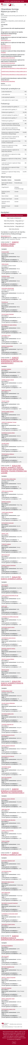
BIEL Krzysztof (5, 956)
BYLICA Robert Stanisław (8, 314)
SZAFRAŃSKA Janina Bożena (8, 638)
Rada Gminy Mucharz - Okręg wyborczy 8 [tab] (14, 223)
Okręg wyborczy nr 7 (6, 45)
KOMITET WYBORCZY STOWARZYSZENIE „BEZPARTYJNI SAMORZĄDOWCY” (12, 791)
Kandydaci (3, 52)
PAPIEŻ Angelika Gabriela (8, 411)
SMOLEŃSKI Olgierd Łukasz (8, 924)
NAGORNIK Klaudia (6, 767)
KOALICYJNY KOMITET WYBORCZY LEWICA (11, 578)
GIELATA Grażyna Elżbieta (8, 659)
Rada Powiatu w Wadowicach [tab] (14, 218)
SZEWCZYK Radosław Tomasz (9, 422)
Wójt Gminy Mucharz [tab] (14, 229)
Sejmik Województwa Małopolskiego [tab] (14, 215)
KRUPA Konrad (5, 669)
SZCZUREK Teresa (6, 335)
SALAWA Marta (5, 443)
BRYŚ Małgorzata (6, 892)
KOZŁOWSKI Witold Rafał (8, 288)
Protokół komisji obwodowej (8, 57)
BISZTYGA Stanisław (6, 777)
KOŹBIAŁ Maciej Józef (7, 691)
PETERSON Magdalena (7, 945)
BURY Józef (4, 606)
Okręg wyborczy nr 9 (6, 48)
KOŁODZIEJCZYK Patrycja (8, 756)
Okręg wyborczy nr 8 (6, 47)
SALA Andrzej (5, 585)
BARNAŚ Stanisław (6, 501)
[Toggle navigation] (25, 4)
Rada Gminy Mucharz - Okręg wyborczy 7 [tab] (14, 221)
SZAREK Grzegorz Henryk (8, 379)
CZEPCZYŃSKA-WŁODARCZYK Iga (10, 595)
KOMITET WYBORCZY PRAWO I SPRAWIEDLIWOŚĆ (10, 244)
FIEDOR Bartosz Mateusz (8, 454)
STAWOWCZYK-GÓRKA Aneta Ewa (10, 616)
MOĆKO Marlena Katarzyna (8, 745)
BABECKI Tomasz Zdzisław (8, 798)
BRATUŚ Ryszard (6, 554)
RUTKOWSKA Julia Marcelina (8, 820)
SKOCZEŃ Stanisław (6, 988)
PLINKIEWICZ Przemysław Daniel (10, 913)
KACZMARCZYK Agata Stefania (9, 325)
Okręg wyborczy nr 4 (6, 35)
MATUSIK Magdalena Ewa (8, 967)
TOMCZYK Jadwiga (6, 544)
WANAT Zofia (5, 533)
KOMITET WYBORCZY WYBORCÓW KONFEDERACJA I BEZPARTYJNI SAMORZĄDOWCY (12, 360)
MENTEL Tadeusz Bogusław (8, 977)
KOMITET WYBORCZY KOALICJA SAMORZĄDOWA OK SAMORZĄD (12, 937)
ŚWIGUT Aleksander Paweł (8, 998)
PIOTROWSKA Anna (6, 871)
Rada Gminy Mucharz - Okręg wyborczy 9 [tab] (14, 226)
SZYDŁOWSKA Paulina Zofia (8, 1009)
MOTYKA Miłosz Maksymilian (9, 479)
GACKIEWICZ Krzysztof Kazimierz (10, 903)
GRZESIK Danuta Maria (7, 346)
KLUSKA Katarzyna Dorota (8, 735)
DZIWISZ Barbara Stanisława (9, 565)
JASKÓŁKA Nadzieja (6, 369)
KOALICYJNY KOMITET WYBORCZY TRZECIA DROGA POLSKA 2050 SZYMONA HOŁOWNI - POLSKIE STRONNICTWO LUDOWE (14, 469)
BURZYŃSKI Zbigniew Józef (8, 860)
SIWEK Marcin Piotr (6, 390)
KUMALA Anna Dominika (8, 830)
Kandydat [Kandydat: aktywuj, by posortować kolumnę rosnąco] (4, 249)
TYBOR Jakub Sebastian (7, 512)
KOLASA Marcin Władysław (8, 703)
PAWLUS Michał (5, 841)
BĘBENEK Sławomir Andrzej (8, 648)
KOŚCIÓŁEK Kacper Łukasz (8, 627)
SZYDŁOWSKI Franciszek (8, 523)
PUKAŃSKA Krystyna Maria (8, 433)
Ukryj (14, 1042)
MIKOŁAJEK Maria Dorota (8, 882)
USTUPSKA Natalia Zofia (8, 714)
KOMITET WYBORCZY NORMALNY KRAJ (11, 853)
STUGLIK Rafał (5, 252)
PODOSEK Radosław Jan (7, 724)
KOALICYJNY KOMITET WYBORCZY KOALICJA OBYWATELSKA (12, 683)
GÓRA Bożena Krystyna (7, 491)
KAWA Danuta (5, 264)
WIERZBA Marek (6, 276)
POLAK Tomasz (5, 401)
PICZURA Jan (5, 302)
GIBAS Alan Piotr (6, 809)
